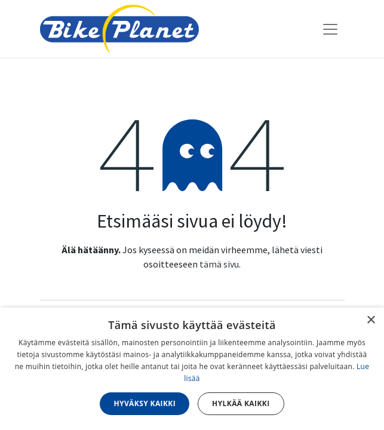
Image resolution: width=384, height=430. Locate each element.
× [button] (370, 320)
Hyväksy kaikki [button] (144, 403)
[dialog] (192, 369)
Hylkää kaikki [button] (240, 403)
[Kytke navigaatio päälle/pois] (330, 29)
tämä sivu (219, 264)
